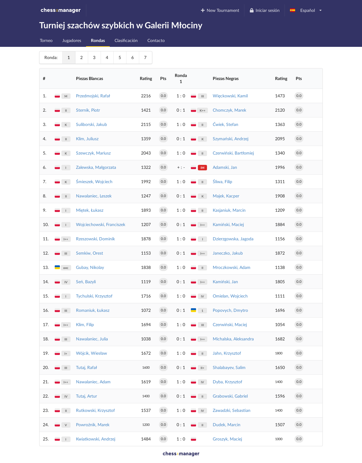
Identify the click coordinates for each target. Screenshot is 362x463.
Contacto (156, 40)
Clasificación (126, 40)
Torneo (46, 40)
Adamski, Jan (225, 167)
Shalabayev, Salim (229, 367)
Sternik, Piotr (88, 110)
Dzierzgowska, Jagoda (233, 238)
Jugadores (71, 40)
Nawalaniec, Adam (93, 381)
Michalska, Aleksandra (233, 338)
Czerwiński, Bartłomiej (233, 152)
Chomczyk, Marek (229, 110)
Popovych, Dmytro (230, 310)
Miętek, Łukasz (89, 210)
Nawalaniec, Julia (92, 338)
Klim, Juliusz (87, 138)
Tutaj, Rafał (86, 367)
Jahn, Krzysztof (227, 353)
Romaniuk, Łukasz (92, 310)
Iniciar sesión (264, 10)
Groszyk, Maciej (227, 438)
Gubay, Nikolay (90, 267)
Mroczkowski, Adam (231, 267)
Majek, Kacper (226, 195)
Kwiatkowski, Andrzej (95, 438)
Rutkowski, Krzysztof (95, 410)
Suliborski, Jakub (91, 124)
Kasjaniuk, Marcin (229, 210)
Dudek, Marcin (226, 424)
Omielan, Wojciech (230, 295)
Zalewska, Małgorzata (96, 167)
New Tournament (220, 10)
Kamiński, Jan (225, 281)
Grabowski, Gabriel (230, 396)
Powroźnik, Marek (92, 424)
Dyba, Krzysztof (227, 381)
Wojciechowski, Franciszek (100, 224)
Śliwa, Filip (222, 181)
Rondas (98, 40)
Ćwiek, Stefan (225, 124)
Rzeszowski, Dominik (95, 238)
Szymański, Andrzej (230, 138)
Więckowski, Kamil (230, 95)
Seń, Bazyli (86, 281)
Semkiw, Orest (89, 253)
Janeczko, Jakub (228, 253)
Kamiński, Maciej (228, 224)
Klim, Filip (85, 324)
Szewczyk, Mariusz (93, 152)
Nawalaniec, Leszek (94, 195)
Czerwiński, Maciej (230, 324)
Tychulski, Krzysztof (94, 295)
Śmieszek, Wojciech (94, 181)
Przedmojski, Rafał (93, 95)
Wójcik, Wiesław (91, 353)
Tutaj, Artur (86, 396)
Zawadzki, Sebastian (231, 410)
